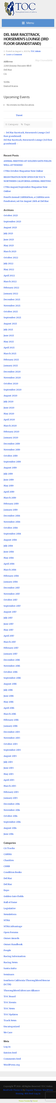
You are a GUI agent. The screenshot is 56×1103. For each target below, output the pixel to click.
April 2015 (9, 780)
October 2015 (11, 744)
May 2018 (9, 557)
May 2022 (9, 269)
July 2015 (8, 762)
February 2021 (11, 359)
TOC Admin (36, 51)
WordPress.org (12, 1064)
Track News (10, 1020)
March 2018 (10, 569)
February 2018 (11, 575)
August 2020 (10, 395)
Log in (7, 1046)
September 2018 (12, 533)
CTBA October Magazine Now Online (23, 171)
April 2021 (9, 347)
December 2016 (12, 660)
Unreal (35, 1101)
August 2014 (10, 828)
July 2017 (8, 617)
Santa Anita (10, 968)
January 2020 (11, 437)
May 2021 (9, 341)
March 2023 (10, 251)
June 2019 (9, 479)
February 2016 (11, 720)
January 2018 (11, 581)
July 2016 (8, 690)
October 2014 (10, 816)
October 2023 (11, 215)
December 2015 (12, 732)
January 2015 (11, 798)
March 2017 (10, 642)
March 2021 (10, 353)
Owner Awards (11, 938)
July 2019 (8, 473)
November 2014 (12, 810)
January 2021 (11, 365)
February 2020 (11, 431)
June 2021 (9, 335)
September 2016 (12, 678)
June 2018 (9, 551)
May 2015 (9, 774)
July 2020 (8, 401)
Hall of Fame (10, 902)
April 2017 (9, 635)
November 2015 (12, 738)
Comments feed (12, 1058)
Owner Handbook (13, 944)
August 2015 (10, 756)
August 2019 (10, 467)
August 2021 (10, 323)
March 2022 (10, 281)
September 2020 (12, 389)
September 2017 (12, 606)
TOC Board (10, 996)
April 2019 (9, 491)
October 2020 (11, 383)
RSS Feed (29, 1093)
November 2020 (12, 377)
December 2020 (12, 371)
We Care (8, 1032)
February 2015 (11, 792)
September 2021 (12, 317)
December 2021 (12, 299)
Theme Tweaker (24, 1101)
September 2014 (12, 822)
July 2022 (8, 263)
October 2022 (11, 257)
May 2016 (8, 702)
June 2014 (9, 834)
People (7, 950)
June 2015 (9, 768)
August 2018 (10, 539)
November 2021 (12, 305)
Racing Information (15, 956)
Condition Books (13, 872)
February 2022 (11, 287)
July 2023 (8, 233)
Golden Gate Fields (14, 896)
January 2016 (10, 726)
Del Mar (8, 878)
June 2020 (9, 407)
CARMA (8, 854)
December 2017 (12, 587)
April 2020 (9, 419)
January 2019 (10, 509)
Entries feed (10, 1052)
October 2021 (11, 311)
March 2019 (10, 497)
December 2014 (12, 804)
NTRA (7, 920)
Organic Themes (34, 1090)
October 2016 (10, 672)
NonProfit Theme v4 (12, 1090)
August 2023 (10, 227)
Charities (9, 860)
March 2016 (10, 714)
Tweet (19, 115)
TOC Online (20, 8)
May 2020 (9, 413)
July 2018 (8, 545)
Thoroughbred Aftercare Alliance (22, 990)
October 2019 (10, 455)
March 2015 (10, 786)
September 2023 (12, 221)
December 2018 (12, 515)
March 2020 (10, 425)
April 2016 (9, 708)
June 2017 (8, 624)
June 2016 (9, 696)
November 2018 (12, 521)
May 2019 (8, 485)
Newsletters (10, 914)
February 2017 (11, 648)
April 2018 (9, 563)
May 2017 (8, 630)
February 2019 (11, 503)
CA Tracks (9, 848)
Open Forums (11, 932)
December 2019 (12, 443)
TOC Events (10, 1002)
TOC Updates (11, 1014)
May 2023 (9, 245)
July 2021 (8, 329)
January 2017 (10, 653)
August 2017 (10, 611)
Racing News (11, 962)
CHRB (7, 866)
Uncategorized (12, 1026)
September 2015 (12, 750)
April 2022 (9, 275)
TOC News (9, 1008)
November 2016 (12, 666)
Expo (6, 890)
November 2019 (12, 449)
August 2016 (10, 684)
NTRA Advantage (13, 926)
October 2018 (11, 527)
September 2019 (12, 461)
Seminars (9, 974)
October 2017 (10, 599)
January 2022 (11, 293)
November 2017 (12, 593)
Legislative (10, 908)
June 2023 (9, 239)
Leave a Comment (14, 55)
